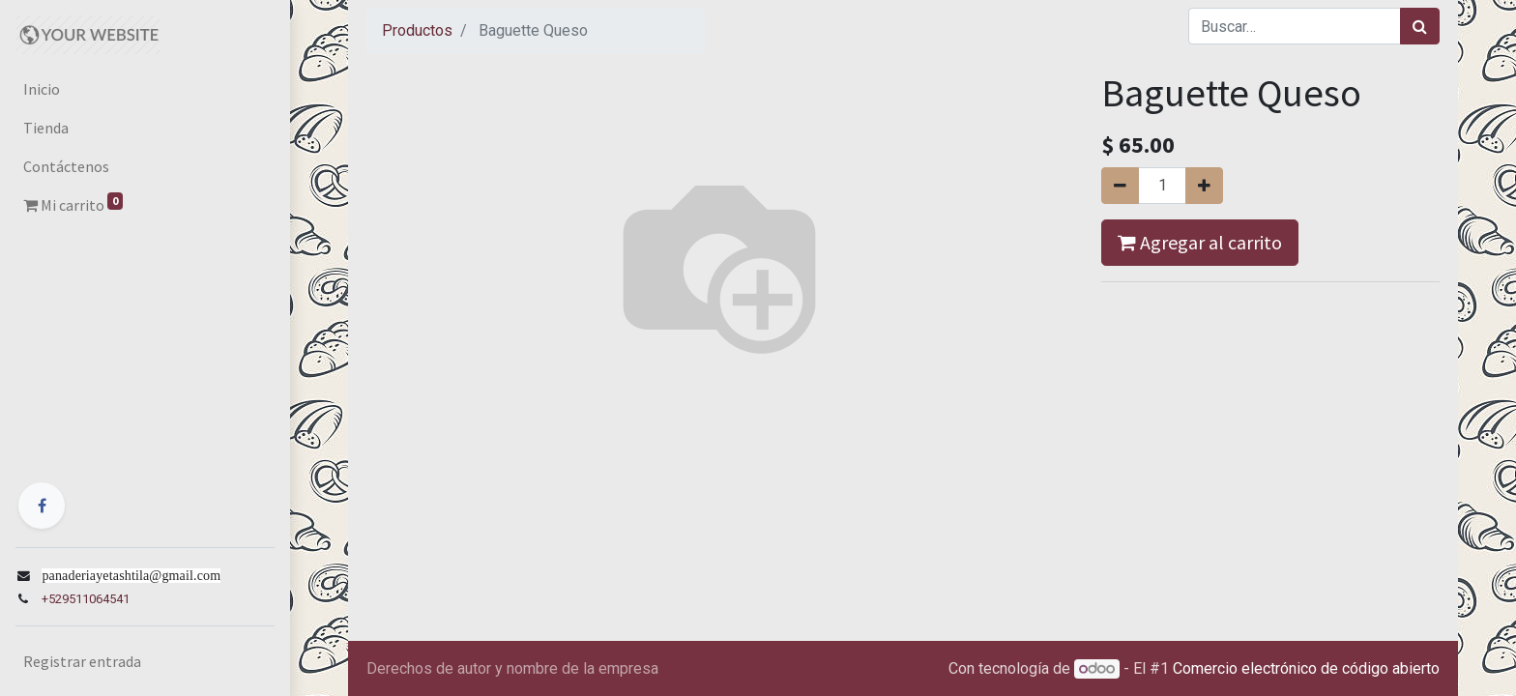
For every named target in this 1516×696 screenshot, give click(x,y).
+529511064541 (86, 599)
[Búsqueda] (1420, 26)
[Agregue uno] (1204, 185)
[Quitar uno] (1120, 185)
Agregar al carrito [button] (1200, 242)
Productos (417, 30)
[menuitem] (145, 89)
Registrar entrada (82, 661)
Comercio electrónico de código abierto (1306, 668)
